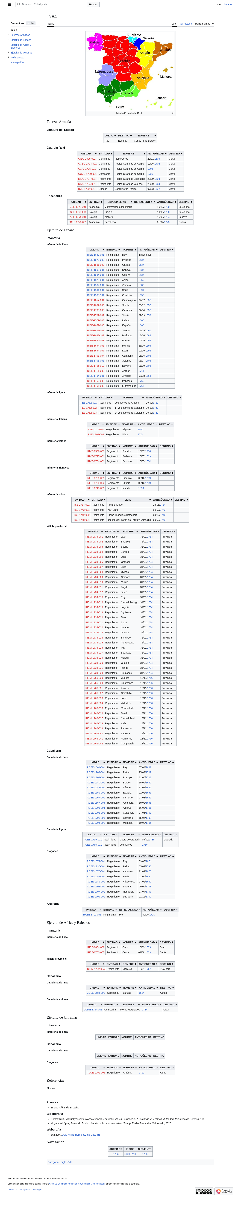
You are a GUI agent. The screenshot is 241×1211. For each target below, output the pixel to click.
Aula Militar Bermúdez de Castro (80, 1134)
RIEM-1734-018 (94, 607)
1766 (141, 381)
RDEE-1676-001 (96, 871)
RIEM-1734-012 (94, 592)
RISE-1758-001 (81, 519)
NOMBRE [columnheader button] (143, 135)
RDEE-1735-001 (96, 866)
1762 (155, 402)
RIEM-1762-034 (96, 969)
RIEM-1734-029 (94, 657)
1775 (166, 222)
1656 (148, 792)
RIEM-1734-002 (94, 541)
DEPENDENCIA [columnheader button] (143, 202)
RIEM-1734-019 (94, 612)
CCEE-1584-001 (96, 992)
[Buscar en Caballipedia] (51, 4)
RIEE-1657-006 (95, 325)
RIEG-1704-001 (87, 178)
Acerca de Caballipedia (19, 1189)
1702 (148, 772)
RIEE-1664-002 (96, 947)
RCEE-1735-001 (93, 839)
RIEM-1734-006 (94, 561)
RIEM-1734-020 (94, 617)
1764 (166, 217)
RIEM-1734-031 (94, 667)
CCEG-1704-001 (87, 163)
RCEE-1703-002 (96, 812)
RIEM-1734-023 (94, 632)
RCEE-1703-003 (96, 817)
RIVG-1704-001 (87, 184)
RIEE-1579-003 (95, 320)
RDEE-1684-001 (96, 876)
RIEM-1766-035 (94, 708)
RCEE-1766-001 (93, 844)
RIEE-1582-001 (95, 285)
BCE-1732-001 (86, 188)
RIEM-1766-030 (94, 683)
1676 (148, 871)
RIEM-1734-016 (94, 602)
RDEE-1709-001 (96, 896)
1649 (148, 797)
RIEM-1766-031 (94, 688)
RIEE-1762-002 (88, 407)
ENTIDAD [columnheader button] (104, 153)
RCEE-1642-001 (96, 787)
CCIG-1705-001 (87, 168)
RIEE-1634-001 (95, 274)
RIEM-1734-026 (94, 647)
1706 (148, 822)
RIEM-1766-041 (94, 738)
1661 (148, 330)
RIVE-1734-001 (96, 461)
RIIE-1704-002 (96, 434)
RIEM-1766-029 (94, 677)
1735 (151, 839)
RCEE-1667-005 (96, 802)
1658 (148, 315)
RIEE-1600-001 (95, 270)
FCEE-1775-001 (77, 222)
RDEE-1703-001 (96, 886)
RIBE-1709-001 (96, 478)
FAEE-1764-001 (77, 217)
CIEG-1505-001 (87, 158)
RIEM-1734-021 (94, 622)
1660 (141, 320)
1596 (148, 451)
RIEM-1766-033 (94, 698)
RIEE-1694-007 (95, 350)
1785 (145, 1154)
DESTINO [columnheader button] (123, 135)
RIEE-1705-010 (95, 365)
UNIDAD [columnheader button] (86, 153)
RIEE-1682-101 (95, 335)
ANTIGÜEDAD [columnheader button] (156, 153)
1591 (141, 290)
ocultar (31, 23)
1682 (148, 335)
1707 (148, 891)
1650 (141, 295)
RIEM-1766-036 (94, 713)
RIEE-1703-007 (96, 952)
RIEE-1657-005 (95, 305)
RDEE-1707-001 (96, 891)
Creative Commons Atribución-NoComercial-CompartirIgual (77, 1184)
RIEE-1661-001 (95, 330)
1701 (148, 807)
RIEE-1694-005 (95, 345)
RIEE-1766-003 (95, 385)
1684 (148, 876)
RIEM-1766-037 (94, 718)
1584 (141, 992)
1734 (148, 461)
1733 (148, 947)
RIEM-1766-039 (94, 728)
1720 (150, 173)
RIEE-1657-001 (95, 300)
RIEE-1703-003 (95, 310)
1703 (148, 355)
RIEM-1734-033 (94, 673)
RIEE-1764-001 (95, 375)
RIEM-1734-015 (94, 597)
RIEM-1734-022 (94, 627)
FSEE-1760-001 (77, 212)
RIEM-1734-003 (94, 546)
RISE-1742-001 (81, 509)
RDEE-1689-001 (96, 881)
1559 (141, 280)
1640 (148, 782)
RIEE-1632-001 (95, 254)
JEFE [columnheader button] (128, 499)
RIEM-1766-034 (94, 703)
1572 (140, 429)
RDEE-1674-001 (96, 861)
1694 (148, 340)
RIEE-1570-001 (95, 280)
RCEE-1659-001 (96, 792)
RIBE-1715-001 (96, 488)
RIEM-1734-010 (94, 582)
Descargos (37, 1189)
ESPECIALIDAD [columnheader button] (117, 202)
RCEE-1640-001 (96, 782)
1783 (116, 1154)
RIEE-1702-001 (95, 315)
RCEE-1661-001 (96, 767)
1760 (166, 212)
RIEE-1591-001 (95, 290)
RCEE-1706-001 (96, 822)
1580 (141, 285)
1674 (148, 861)
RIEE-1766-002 (95, 381)
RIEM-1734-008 (94, 572)
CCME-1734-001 (93, 1009)
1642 (148, 787)
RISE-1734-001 (81, 504)
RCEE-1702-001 (96, 772)
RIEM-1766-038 (94, 723)
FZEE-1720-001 (77, 206)
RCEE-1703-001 (96, 777)
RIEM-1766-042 (94, 743)
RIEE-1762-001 (88, 402)
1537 (141, 259)
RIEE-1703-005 (95, 360)
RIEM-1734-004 (94, 551)
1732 (157, 188)
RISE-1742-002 (81, 515)
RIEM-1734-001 (94, 536)
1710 (152, 914)
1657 (148, 300)
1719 (148, 456)
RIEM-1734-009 (94, 577)
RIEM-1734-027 (94, 652)
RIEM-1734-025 (94, 642)
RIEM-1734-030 (94, 662)
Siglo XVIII (130, 1154)
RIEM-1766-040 (94, 733)
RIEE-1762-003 (88, 412)
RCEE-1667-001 (96, 797)
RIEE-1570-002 (95, 259)
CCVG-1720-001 (87, 173)
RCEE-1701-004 (96, 807)
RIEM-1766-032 (94, 693)
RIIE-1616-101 (96, 429)
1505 (157, 158)
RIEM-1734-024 (94, 637)
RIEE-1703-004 (95, 355)
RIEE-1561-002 (95, 264)
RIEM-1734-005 (94, 556)
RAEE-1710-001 (92, 914)
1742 (163, 509)
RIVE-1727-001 (96, 456)
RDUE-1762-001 (96, 1072)
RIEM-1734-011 (94, 587)
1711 (141, 370)
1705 (150, 168)
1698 (141, 488)
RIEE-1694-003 (95, 340)
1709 (148, 478)
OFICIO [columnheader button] (109, 135)
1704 (157, 163)
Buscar (93, 4)
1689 (148, 881)
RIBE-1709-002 (96, 483)
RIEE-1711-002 (95, 370)
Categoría (53, 1162)
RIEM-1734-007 (94, 566)
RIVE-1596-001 (96, 451)
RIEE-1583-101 (95, 295)
